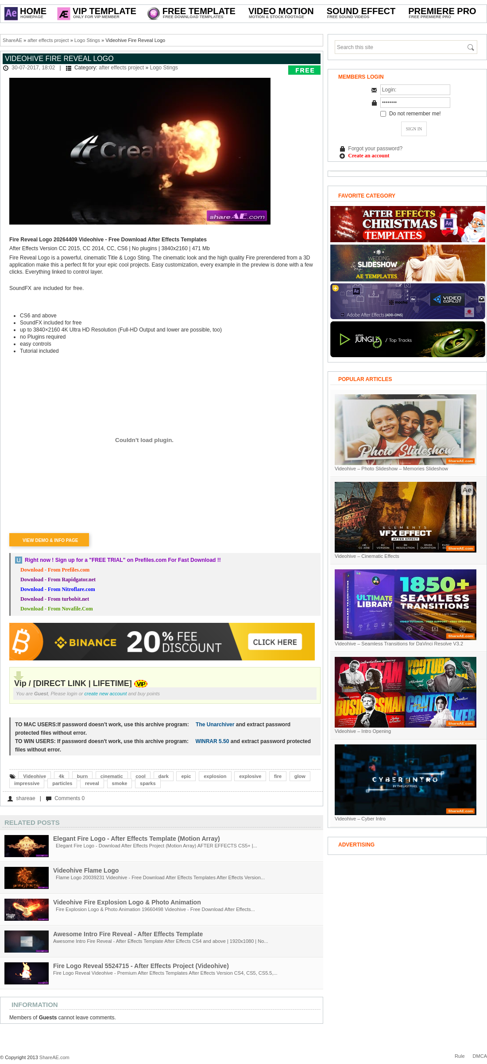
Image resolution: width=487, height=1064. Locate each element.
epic (186, 776)
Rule (460, 1056)
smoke (120, 783)
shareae (25, 798)
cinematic (111, 776)
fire (278, 776)
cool (140, 776)
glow (299, 776)
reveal (92, 783)
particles (62, 783)
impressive (26, 783)
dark (163, 776)
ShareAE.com (54, 1057)
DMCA (480, 1056)
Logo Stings (87, 40)
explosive (250, 776)
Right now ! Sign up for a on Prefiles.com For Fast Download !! (123, 560)
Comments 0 (69, 798)
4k (61, 776)
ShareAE (12, 40)
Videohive (34, 776)
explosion (215, 776)
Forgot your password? (375, 148)
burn (82, 776)
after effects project (48, 40)
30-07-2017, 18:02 (33, 68)
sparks (147, 783)
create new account (106, 693)
